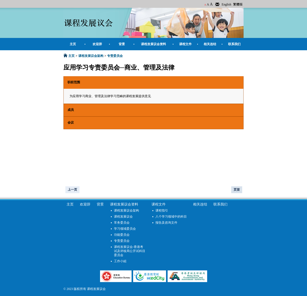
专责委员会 (115, 55)
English (226, 4)
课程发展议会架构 (90, 55)
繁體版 (238, 4)
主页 (71, 55)
